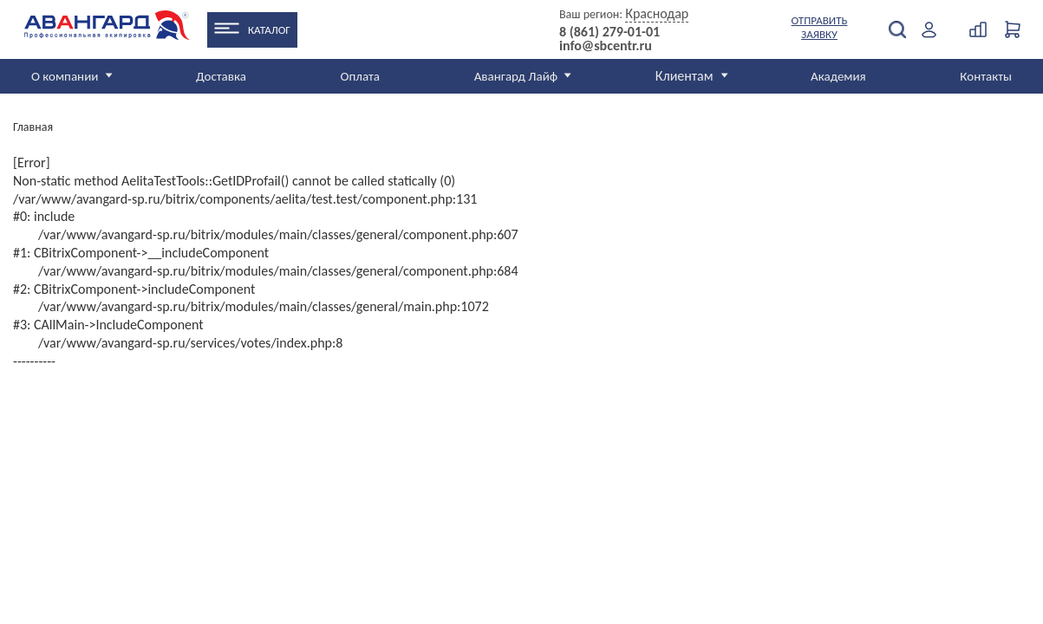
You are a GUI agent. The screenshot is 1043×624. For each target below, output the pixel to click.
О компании (64, 76)
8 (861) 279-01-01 (609, 32)
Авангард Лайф (515, 76)
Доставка (221, 76)
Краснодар (656, 13)
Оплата (361, 76)
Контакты (986, 76)
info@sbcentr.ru (605, 46)
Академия (838, 76)
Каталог (269, 29)
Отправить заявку (820, 27)
